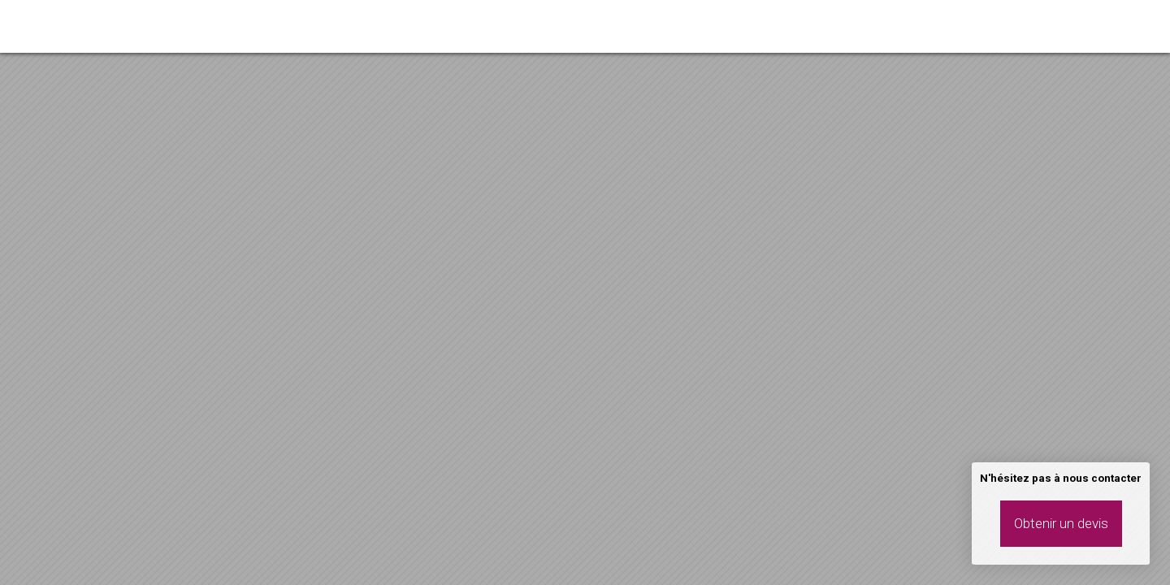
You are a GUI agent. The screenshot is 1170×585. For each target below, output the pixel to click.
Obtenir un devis (1061, 523)
